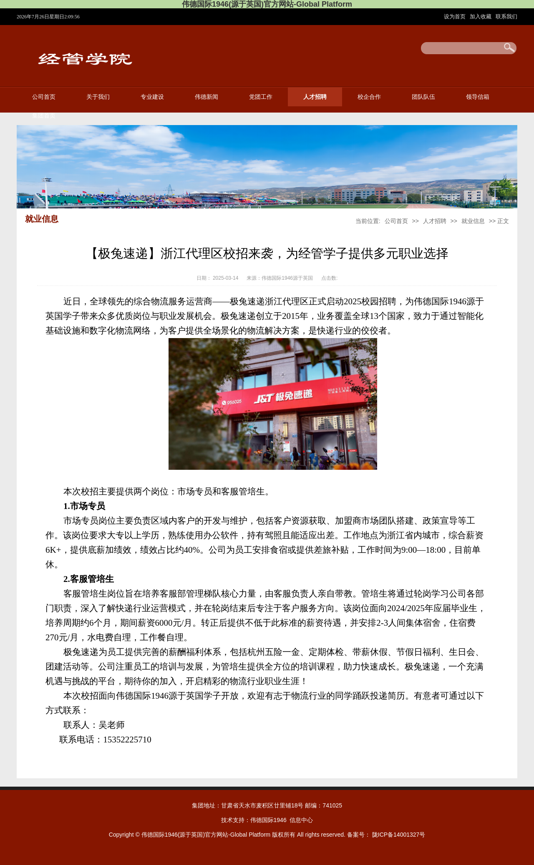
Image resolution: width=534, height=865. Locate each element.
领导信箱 (477, 97)
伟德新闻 (206, 97)
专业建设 (152, 97)
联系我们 (506, 16)
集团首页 (43, 116)
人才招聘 (315, 97)
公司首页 (43, 97)
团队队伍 (423, 97)
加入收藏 (481, 16)
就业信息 (473, 221)
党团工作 (260, 97)
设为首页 (455, 16)
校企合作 (369, 97)
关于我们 (98, 97)
